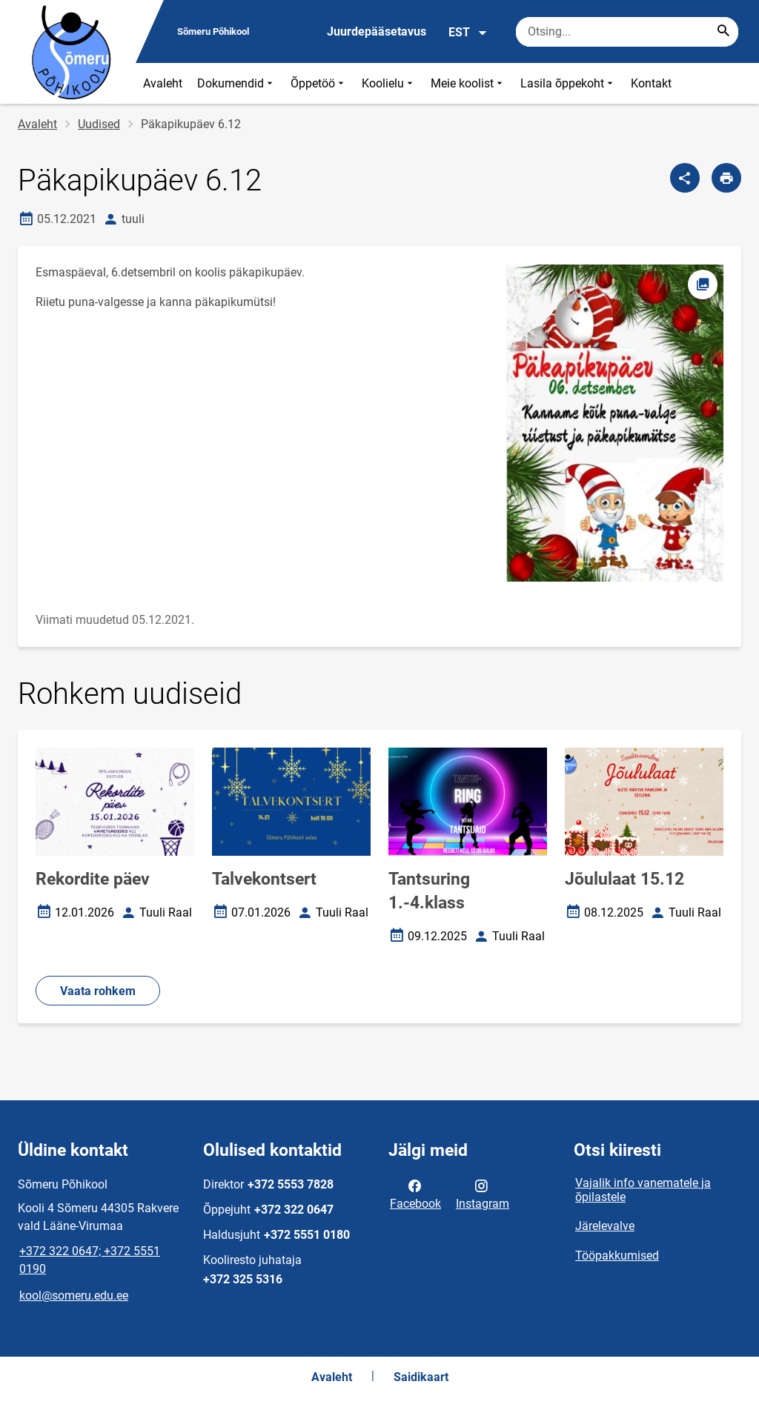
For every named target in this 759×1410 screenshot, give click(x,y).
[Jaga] (685, 178)
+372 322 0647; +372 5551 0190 (89, 1260)
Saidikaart (421, 1377)
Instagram (482, 1193)
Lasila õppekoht (568, 83)
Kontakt (651, 83)
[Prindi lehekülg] (726, 178)
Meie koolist (468, 83)
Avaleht (162, 83)
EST (468, 32)
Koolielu (389, 83)
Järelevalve (604, 1226)
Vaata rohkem (98, 991)
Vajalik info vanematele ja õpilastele (643, 1190)
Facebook (415, 1193)
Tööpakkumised (617, 1255)
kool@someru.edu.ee (73, 1295)
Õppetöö (319, 83)
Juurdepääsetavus (376, 31)
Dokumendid (236, 83)
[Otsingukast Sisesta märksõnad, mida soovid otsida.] (627, 32)
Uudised (99, 124)
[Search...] (723, 31)
